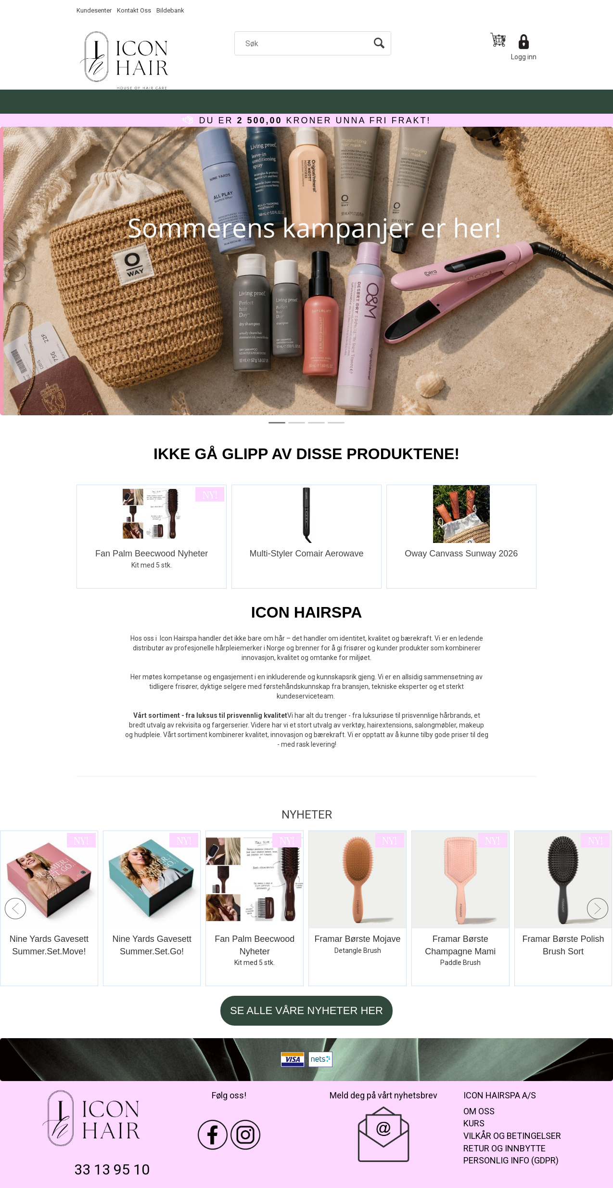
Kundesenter (94, 10)
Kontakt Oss (134, 10)
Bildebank (170, 10)
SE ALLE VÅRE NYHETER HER (306, 1010)
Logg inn (523, 57)
